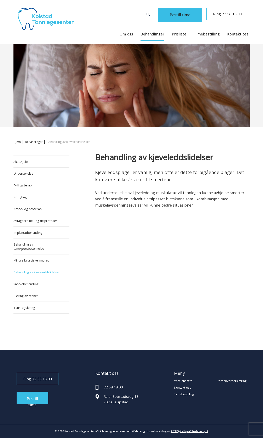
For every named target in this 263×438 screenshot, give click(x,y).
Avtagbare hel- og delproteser (35, 221)
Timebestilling (207, 34)
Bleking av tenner (25, 296)
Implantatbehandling (27, 232)
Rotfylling (20, 197)
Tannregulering (24, 307)
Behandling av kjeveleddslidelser (36, 272)
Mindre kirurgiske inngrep (31, 260)
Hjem (17, 142)
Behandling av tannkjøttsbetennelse (28, 246)
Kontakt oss (237, 34)
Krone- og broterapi (27, 209)
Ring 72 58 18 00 (227, 13)
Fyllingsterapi (22, 185)
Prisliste (179, 34)
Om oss (126, 34)
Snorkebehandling (26, 284)
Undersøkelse (23, 173)
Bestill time (185, 13)
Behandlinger (152, 34)
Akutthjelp (20, 161)
